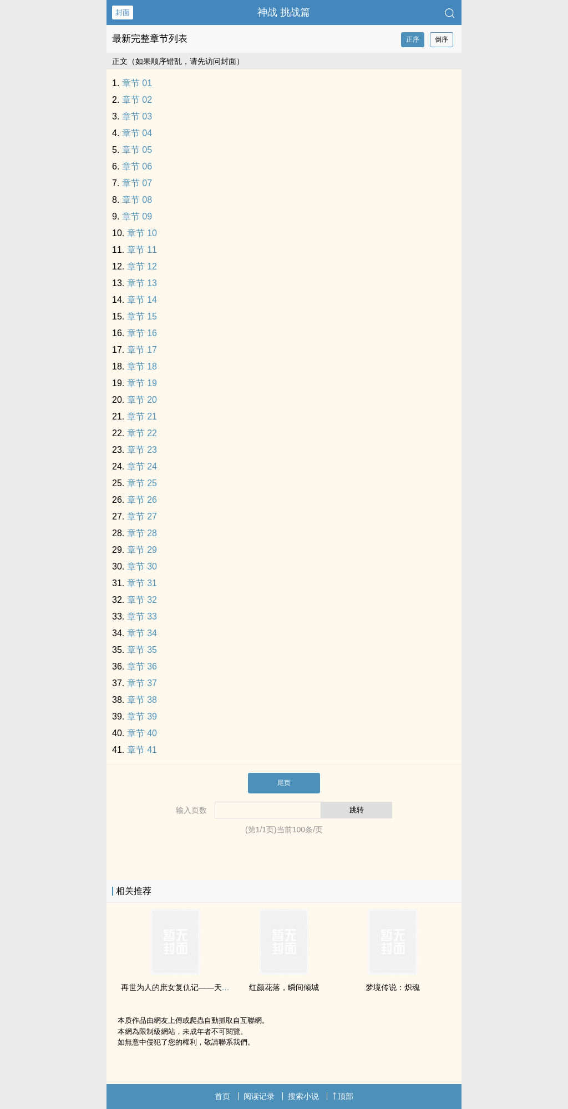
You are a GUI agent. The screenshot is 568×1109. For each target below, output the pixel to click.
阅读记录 (259, 1096)
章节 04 (137, 133)
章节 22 (142, 433)
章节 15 (142, 316)
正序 (412, 39)
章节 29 (142, 549)
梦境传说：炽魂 (393, 987)
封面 (122, 12)
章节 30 (142, 566)
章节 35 (142, 650)
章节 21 (142, 416)
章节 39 (142, 716)
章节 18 (142, 366)
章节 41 (142, 750)
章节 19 (142, 383)
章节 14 (142, 299)
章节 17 (142, 349)
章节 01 (137, 83)
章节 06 (137, 166)
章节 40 (142, 733)
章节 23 (142, 449)
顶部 (342, 1096)
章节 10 (142, 233)
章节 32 (142, 600)
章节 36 (142, 666)
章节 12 (142, 266)
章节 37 (142, 683)
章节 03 (137, 116)
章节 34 (142, 633)
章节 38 (142, 700)
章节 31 (142, 583)
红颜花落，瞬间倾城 (284, 987)
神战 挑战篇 (283, 12)
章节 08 (137, 199)
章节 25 (142, 483)
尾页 (284, 783)
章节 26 (142, 499)
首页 (222, 1096)
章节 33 (142, 616)
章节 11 (142, 249)
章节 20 (142, 399)
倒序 (441, 39)
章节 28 (142, 533)
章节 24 (142, 466)
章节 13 (142, 283)
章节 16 (142, 333)
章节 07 (137, 183)
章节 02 (137, 99)
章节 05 (137, 149)
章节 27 (142, 516)
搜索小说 (303, 1096)
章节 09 (137, 216)
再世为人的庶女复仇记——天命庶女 (183, 987)
